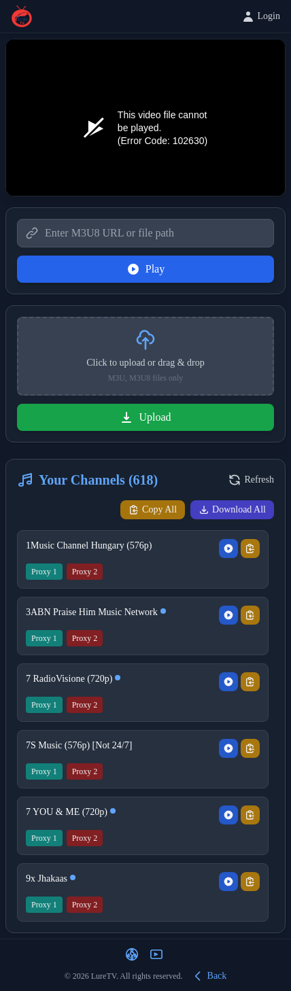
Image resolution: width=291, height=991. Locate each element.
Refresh (251, 480)
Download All (232, 509)
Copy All (153, 509)
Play (145, 269)
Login (260, 16)
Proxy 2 (85, 571)
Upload (145, 417)
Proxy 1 (44, 571)
